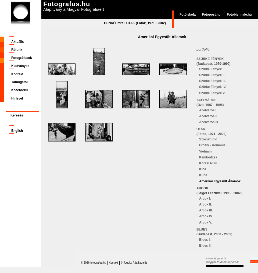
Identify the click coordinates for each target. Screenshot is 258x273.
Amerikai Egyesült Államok (220, 181)
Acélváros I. (208, 110)
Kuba (203, 175)
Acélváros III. (209, 122)
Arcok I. (205, 198)
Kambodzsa (208, 157)
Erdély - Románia (212, 145)
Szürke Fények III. (212, 81)
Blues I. (205, 240)
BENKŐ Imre (113, 23)
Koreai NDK (208, 163)
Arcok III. (206, 210)
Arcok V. (205, 222)
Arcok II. (205, 204)
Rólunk (16, 50)
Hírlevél (17, 98)
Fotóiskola (188, 14)
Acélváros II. (208, 116)
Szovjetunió (208, 139)
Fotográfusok (21, 58)
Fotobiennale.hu (239, 14)
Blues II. (205, 245)
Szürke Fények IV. (212, 87)
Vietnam (205, 151)
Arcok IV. (206, 216)
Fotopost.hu (211, 14)
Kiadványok (20, 66)
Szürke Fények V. (212, 93)
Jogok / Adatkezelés (135, 262)
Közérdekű (19, 90)
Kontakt (17, 74)
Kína (202, 169)
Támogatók (19, 82)
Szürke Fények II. (212, 75)
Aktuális (17, 42)
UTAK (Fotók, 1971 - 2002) (146, 23)
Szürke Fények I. (211, 69)
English (17, 131)
